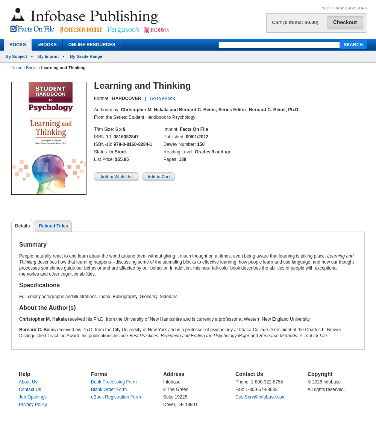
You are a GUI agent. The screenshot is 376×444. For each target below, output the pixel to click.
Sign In (328, 8)
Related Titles (53, 226)
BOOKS (17, 44)
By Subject (16, 56)
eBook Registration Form (116, 397)
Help (363, 8)
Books (32, 67)
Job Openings (33, 397)
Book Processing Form (113, 382)
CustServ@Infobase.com (260, 397)
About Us (28, 382)
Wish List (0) (346, 8)
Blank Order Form (109, 389)
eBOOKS (47, 44)
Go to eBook (162, 98)
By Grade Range (86, 56)
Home (16, 67)
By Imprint (48, 56)
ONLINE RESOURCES (91, 44)
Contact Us (30, 389)
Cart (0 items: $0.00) (295, 22)
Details (22, 226)
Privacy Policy (33, 404)
